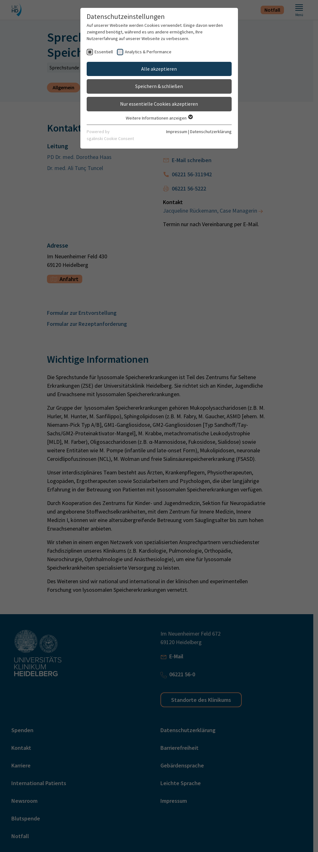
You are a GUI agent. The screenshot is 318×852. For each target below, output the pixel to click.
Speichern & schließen (159, 86)
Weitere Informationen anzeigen (159, 118)
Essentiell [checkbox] (104, 52)
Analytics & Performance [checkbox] (148, 52)
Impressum (176, 131)
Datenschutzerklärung (211, 131)
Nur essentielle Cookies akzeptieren (159, 104)
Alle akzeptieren (159, 69)
